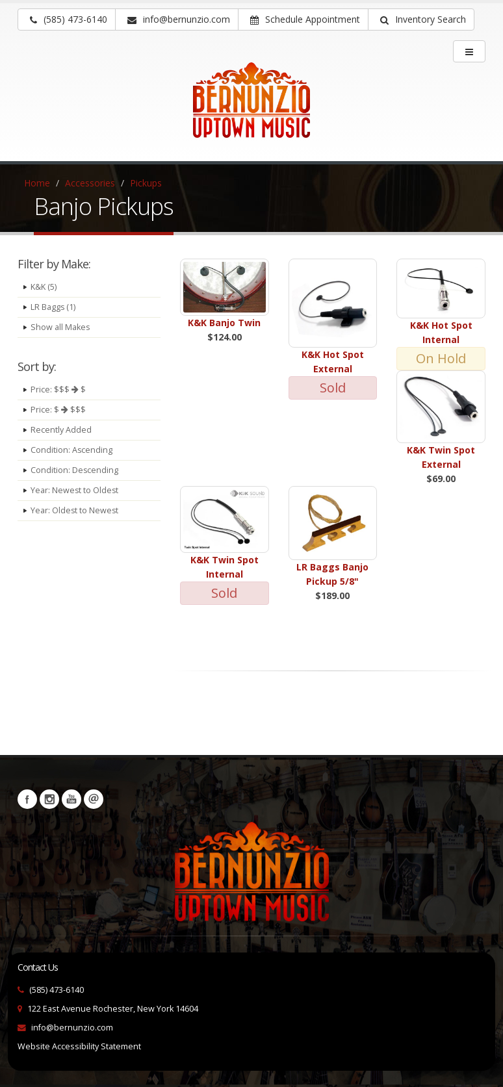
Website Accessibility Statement (79, 1046)
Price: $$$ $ (58, 389)
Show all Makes (60, 327)
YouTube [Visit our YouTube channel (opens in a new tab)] (71, 799)
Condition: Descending (75, 470)
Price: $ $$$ (58, 409)
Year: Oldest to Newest (75, 510)
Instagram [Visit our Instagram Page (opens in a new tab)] (49, 799)
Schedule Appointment (305, 19)
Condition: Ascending (72, 449)
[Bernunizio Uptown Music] (251, 109)
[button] (421, 19)
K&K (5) (44, 286)
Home (37, 183)
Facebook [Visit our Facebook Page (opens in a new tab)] (27, 799)
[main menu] (469, 51)
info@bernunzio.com (72, 1027)
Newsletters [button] (93, 799)
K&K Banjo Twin (224, 322)
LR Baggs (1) (53, 307)
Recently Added (61, 429)
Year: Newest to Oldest (75, 490)
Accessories (90, 183)
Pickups (146, 183)
